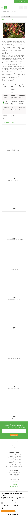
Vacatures (14, 449)
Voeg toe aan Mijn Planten (19, 19)
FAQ (14, 444)
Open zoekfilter (6, 16)
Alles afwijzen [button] (21, 511)
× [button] (26, 493)
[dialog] (14, 504)
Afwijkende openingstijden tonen (14, 466)
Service (14, 446)
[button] (14, 514)
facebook (14, 481)
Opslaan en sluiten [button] (8, 511)
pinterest (14, 486)
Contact (14, 447)
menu (2, 8)
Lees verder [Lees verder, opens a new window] (24, 500)
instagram (14, 484)
